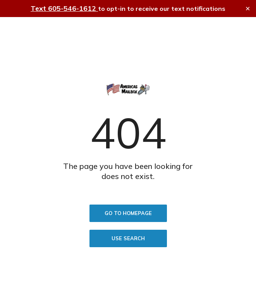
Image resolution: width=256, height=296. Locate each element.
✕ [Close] (247, 8)
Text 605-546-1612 (64, 8)
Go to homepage (128, 213)
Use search (128, 238)
